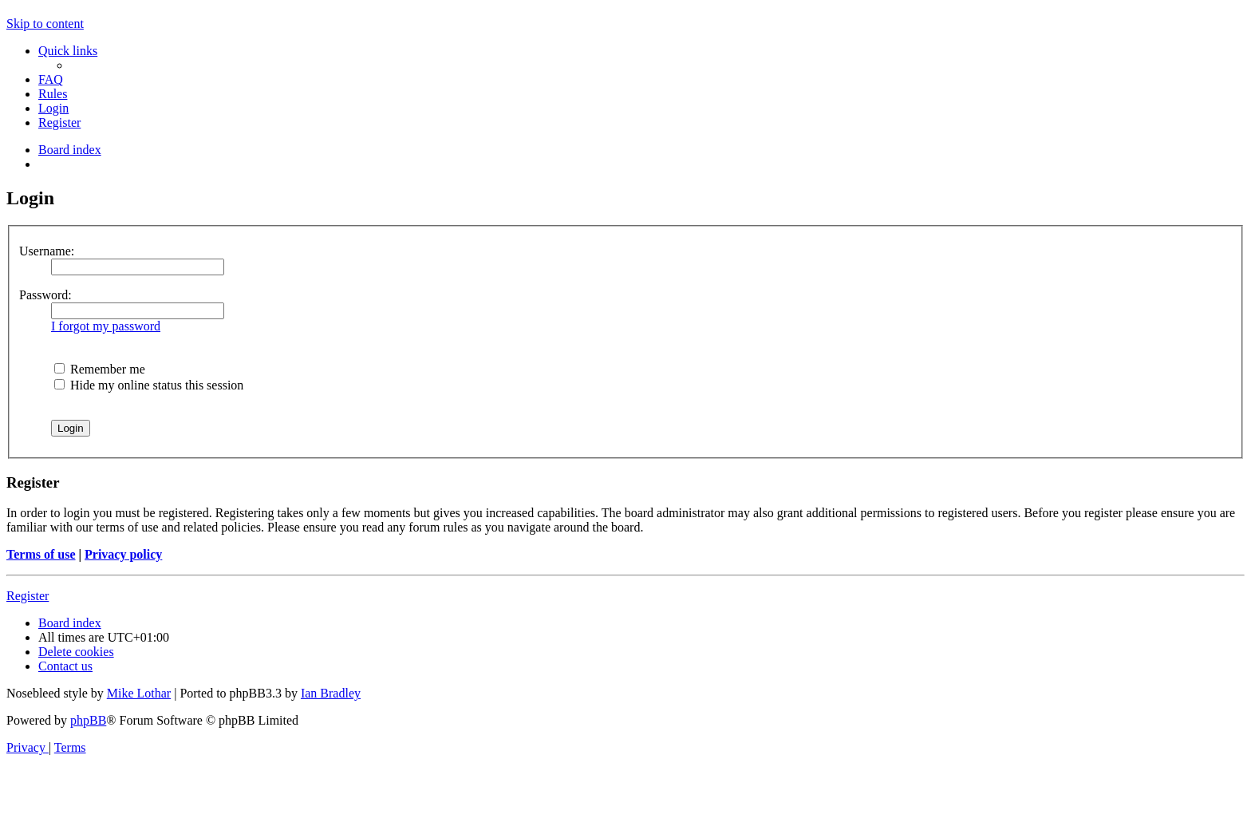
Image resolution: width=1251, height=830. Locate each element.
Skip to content (45, 23)
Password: (45, 295)
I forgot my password (105, 326)
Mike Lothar (139, 693)
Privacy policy (123, 554)
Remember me (99, 369)
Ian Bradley (331, 693)
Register (27, 596)
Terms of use (41, 554)
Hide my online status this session (148, 385)
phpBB (88, 720)
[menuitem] (50, 79)
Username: (46, 251)
